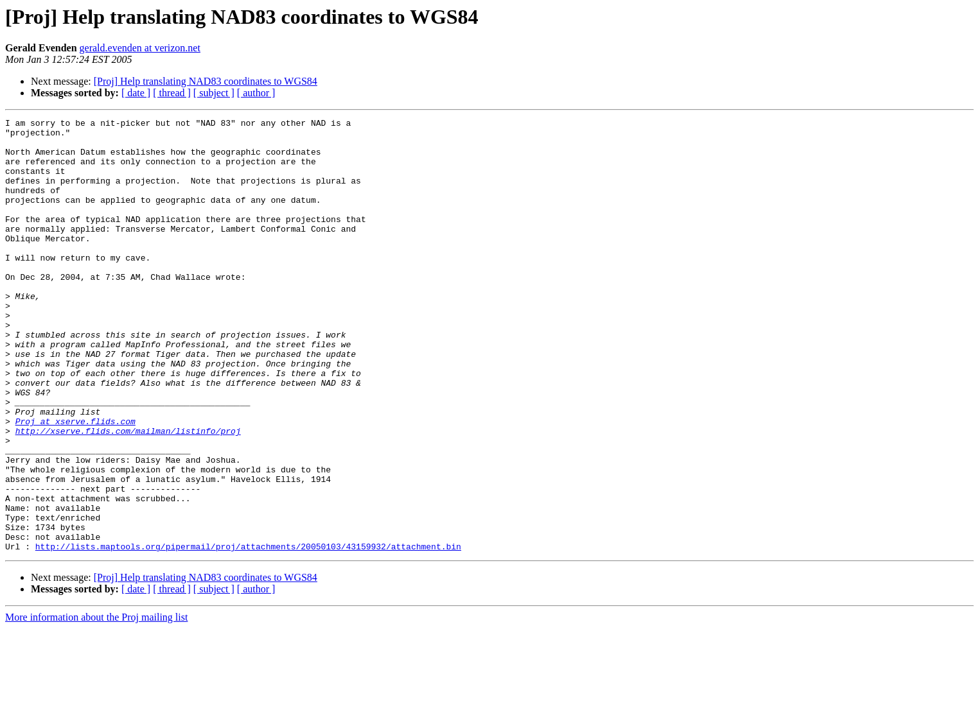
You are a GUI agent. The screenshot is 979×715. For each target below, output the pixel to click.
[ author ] (256, 92)
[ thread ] (172, 92)
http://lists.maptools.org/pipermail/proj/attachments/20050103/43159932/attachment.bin (248, 633)
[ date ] (135, 92)
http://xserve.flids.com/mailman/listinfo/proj (128, 494)
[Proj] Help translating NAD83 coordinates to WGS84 (205, 81)
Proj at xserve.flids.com (75, 482)
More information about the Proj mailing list (96, 703)
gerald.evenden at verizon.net (140, 47)
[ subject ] (213, 92)
